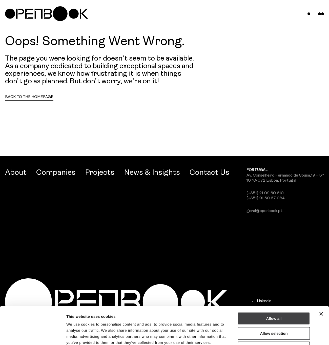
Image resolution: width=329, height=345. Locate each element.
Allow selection (273, 298)
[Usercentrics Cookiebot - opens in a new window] (33, 335)
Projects (99, 173)
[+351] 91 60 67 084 (265, 198)
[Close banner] (321, 278)
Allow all (274, 283)
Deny (274, 313)
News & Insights (152, 173)
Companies (55, 173)
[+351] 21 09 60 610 (265, 193)
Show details (265, 335)
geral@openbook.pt (264, 211)
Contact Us (209, 173)
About (16, 173)
